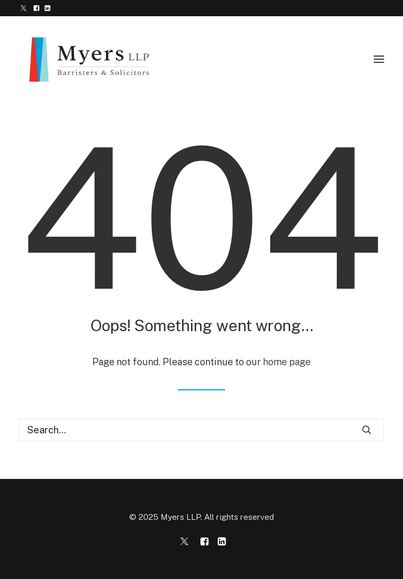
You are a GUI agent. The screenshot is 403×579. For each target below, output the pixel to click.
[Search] (201, 430)
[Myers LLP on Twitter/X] (184, 543)
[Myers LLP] (97, 59)
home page (287, 361)
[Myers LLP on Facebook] (204, 543)
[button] (23, 8)
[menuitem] (23, 8)
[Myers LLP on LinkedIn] (222, 543)
